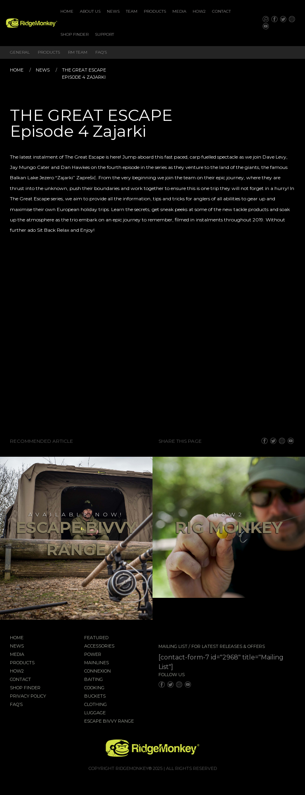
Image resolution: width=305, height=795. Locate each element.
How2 (199, 11)
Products (155, 11)
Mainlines (96, 663)
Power (92, 654)
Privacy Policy (28, 696)
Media (179, 11)
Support (104, 34)
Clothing (95, 704)
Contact (221, 11)
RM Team (77, 52)
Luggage (95, 713)
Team (131, 11)
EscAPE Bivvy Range (109, 721)
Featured (96, 638)
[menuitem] (67, 11)
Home (66, 11)
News (113, 11)
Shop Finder (74, 34)
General (20, 52)
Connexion (97, 671)
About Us (90, 11)
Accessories (99, 646)
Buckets (95, 696)
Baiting (93, 679)
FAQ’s (101, 52)
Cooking (94, 688)
